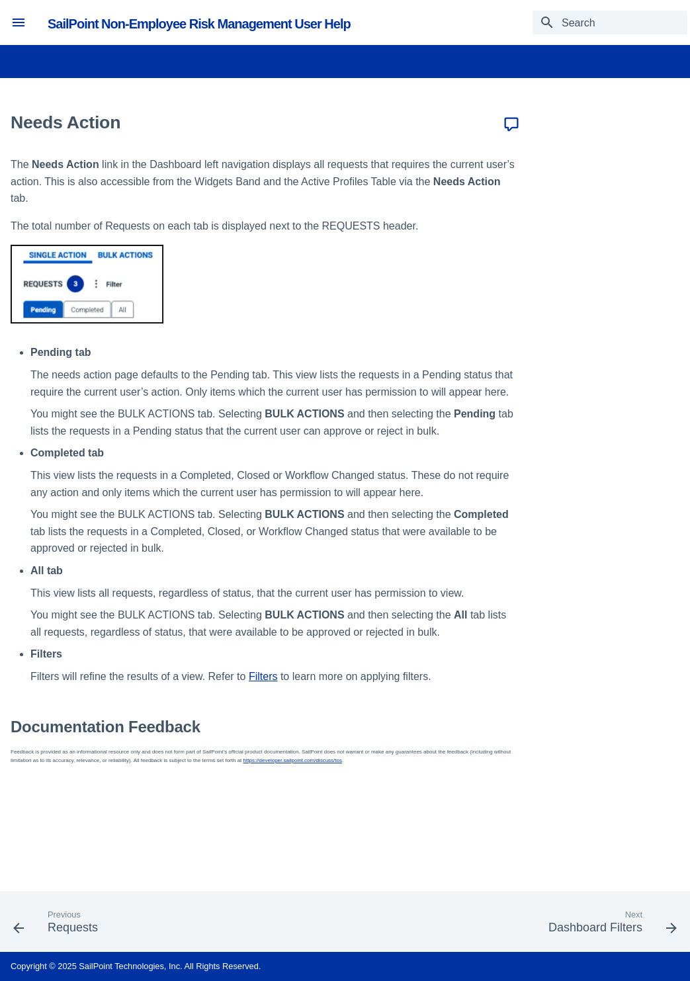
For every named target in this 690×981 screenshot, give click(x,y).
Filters (263, 676)
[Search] (610, 22)
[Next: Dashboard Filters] (609, 925)
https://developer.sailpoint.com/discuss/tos (292, 760)
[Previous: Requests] (59, 925)
